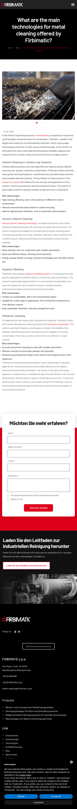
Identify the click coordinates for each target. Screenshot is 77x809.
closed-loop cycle (10, 182)
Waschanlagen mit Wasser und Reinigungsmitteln (29, 719)
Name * (11, 433)
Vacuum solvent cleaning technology (19, 223)
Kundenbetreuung (14, 747)
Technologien (12, 743)
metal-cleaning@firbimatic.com (17, 688)
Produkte (8, 700)
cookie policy (25, 775)
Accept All (56, 796)
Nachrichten (11, 755)
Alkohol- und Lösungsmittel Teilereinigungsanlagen (29, 707)
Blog (18, 48)
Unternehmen (12, 736)
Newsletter (17, 499)
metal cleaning (42, 135)
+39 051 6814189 (9, 676)
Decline (21, 796)
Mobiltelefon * (15, 447)
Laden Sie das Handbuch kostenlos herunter (26, 565)
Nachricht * (13, 476)
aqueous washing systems (38, 273)
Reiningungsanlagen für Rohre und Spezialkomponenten (32, 711)
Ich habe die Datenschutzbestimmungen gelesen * (35, 495)
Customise (38, 802)
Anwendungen (12, 739)
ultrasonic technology (58, 324)
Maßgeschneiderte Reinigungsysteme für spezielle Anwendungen (36, 715)
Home (10, 48)
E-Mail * (11, 461)
